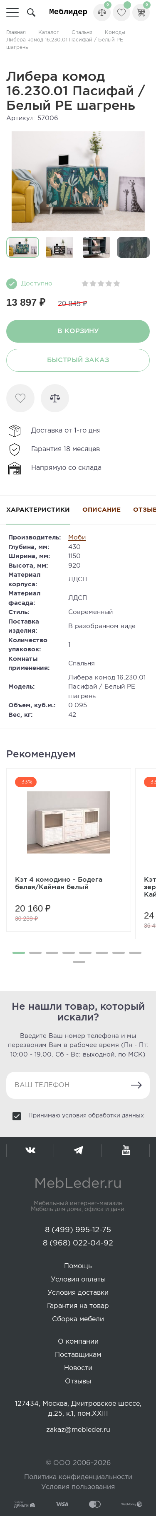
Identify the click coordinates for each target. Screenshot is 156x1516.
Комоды (115, 32)
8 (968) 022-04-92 (78, 1243)
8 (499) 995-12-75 (78, 1230)
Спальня (82, 32)
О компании (78, 1342)
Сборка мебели (78, 1319)
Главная (16, 32)
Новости (78, 1368)
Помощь (78, 1266)
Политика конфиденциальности (78, 1477)
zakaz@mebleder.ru (78, 1430)
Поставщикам (78, 1355)
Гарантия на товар (78, 1306)
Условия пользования (78, 1487)
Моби (77, 537)
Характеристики (38, 510)
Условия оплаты (78, 1280)
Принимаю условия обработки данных (86, 1115)
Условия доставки (78, 1293)
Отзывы (78, 1381)
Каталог (48, 32)
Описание (101, 510)
